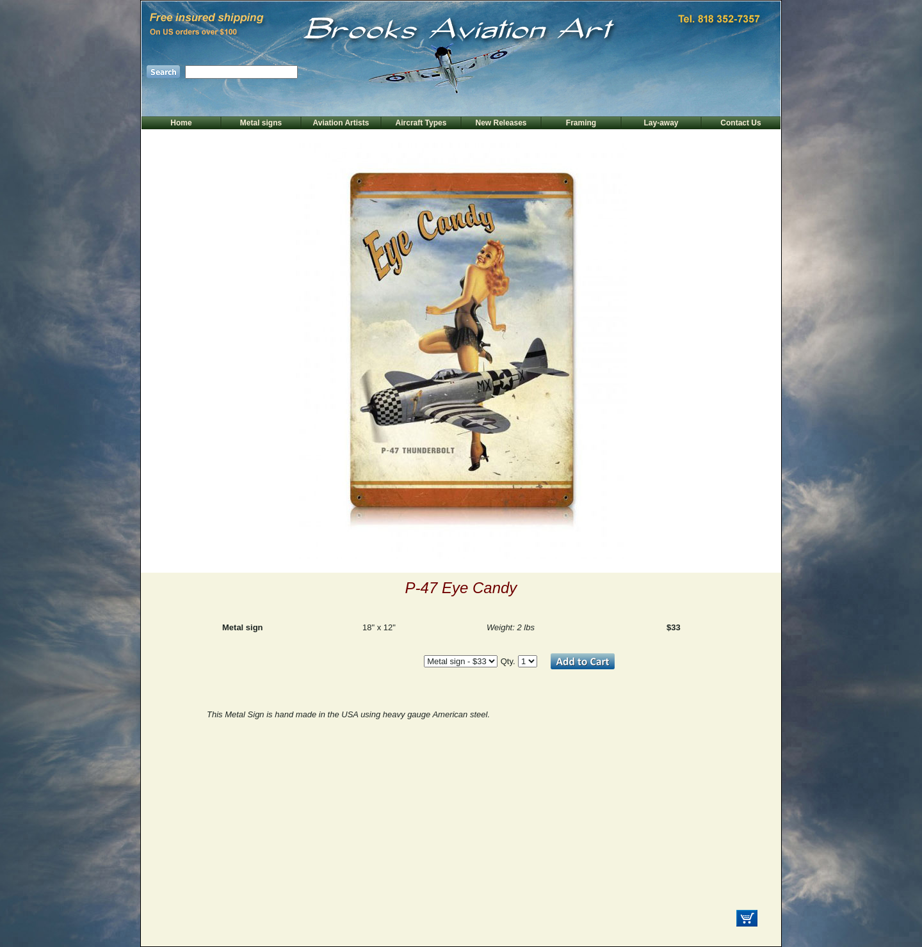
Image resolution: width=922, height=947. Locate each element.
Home (180, 122)
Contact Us (740, 122)
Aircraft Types (421, 122)
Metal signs (261, 122)
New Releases (500, 122)
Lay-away (660, 122)
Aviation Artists (341, 122)
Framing (581, 122)
